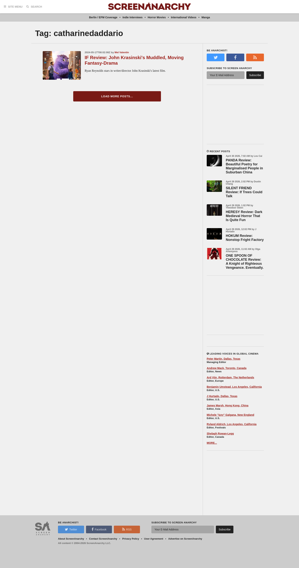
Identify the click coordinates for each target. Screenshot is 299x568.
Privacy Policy (130, 538)
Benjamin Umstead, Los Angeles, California (234, 386)
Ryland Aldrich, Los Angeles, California (231, 424)
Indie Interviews (132, 17)
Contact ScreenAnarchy (103, 538)
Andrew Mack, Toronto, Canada (226, 368)
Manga (206, 17)
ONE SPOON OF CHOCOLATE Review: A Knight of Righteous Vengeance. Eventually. (245, 262)
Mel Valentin (122, 52)
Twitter (71, 529)
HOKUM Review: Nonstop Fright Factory (245, 238)
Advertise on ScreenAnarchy (185, 538)
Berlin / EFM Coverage (103, 17)
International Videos (183, 17)
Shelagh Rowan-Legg (220, 433)
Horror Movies (157, 17)
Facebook (99, 529)
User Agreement (153, 538)
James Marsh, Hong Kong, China (227, 405)
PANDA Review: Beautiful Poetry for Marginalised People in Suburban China (244, 166)
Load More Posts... (117, 96)
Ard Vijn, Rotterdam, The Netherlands (230, 377)
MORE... (212, 442)
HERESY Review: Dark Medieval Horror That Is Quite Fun (244, 216)
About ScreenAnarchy (71, 538)
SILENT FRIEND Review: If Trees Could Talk (244, 192)
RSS (127, 529)
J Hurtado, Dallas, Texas (222, 396)
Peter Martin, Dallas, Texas (223, 358)
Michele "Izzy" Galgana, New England (230, 414)
